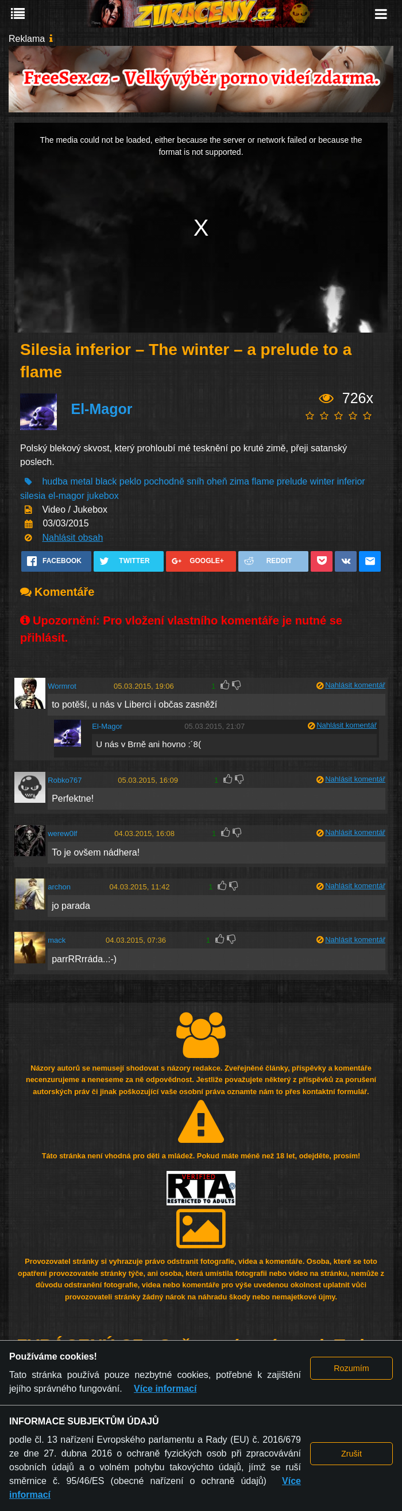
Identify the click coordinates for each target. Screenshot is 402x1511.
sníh (195, 481)
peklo (130, 481)
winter (322, 481)
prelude (292, 481)
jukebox (103, 496)
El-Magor (101, 409)
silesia (32, 496)
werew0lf (62, 833)
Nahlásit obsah (72, 537)
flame (263, 481)
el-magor (66, 496)
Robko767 (65, 780)
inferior (351, 481)
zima (239, 481)
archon (59, 887)
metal (81, 481)
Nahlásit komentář (355, 685)
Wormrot (62, 686)
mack (56, 940)
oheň (217, 481)
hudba (55, 481)
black (106, 481)
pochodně (164, 481)
